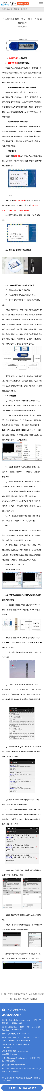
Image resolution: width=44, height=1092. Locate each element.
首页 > (11, 9)
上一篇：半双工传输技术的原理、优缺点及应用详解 (22, 994)
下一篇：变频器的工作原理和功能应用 (22, 999)
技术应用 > (24, 9)
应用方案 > (17, 9)
